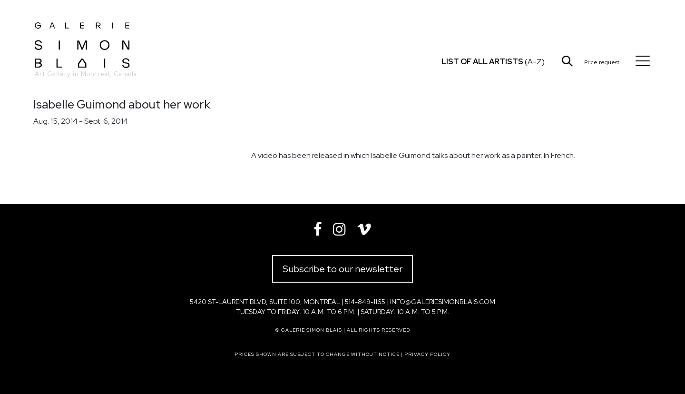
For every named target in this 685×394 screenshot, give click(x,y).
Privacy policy (427, 354)
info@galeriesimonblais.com (442, 301)
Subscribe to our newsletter (342, 269)
